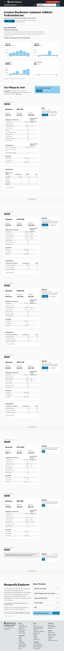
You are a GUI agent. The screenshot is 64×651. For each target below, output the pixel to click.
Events (20, 648)
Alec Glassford (17, 603)
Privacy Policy (36, 648)
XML (43, 118)
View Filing (45, 114)
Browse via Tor (51, 635)
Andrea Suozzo (9, 603)
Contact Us (39, 90)
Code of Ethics (37, 643)
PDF (43, 228)
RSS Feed (50, 628)
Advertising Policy (37, 645)
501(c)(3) (15, 29)
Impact (35, 636)
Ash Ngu (24, 603)
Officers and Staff (37, 628)
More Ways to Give (53, 640)
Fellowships (41, 631)
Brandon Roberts (8, 604)
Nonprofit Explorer (10, 5)
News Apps (21, 642)
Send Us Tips (51, 632)
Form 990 (6, 90)
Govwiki (28, 613)
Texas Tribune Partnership (22, 630)
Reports (35, 634)
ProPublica (21, 625)
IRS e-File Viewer (19, 612)
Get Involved (22, 643)
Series (20, 639)
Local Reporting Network (23, 627)
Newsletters (51, 625)
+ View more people (9, 187)
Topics (20, 637)
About (34, 625)
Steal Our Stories (52, 634)
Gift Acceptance (37, 646)
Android (54, 626)
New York (21, 5)
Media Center (36, 633)
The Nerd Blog (22, 645)
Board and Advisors (38, 626)
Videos (20, 640)
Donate (50, 639)
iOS (49, 626)
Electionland (22, 633)
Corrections (36, 639)
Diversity (35, 630)
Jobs (34, 631)
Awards (35, 637)
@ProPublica (22, 646)
